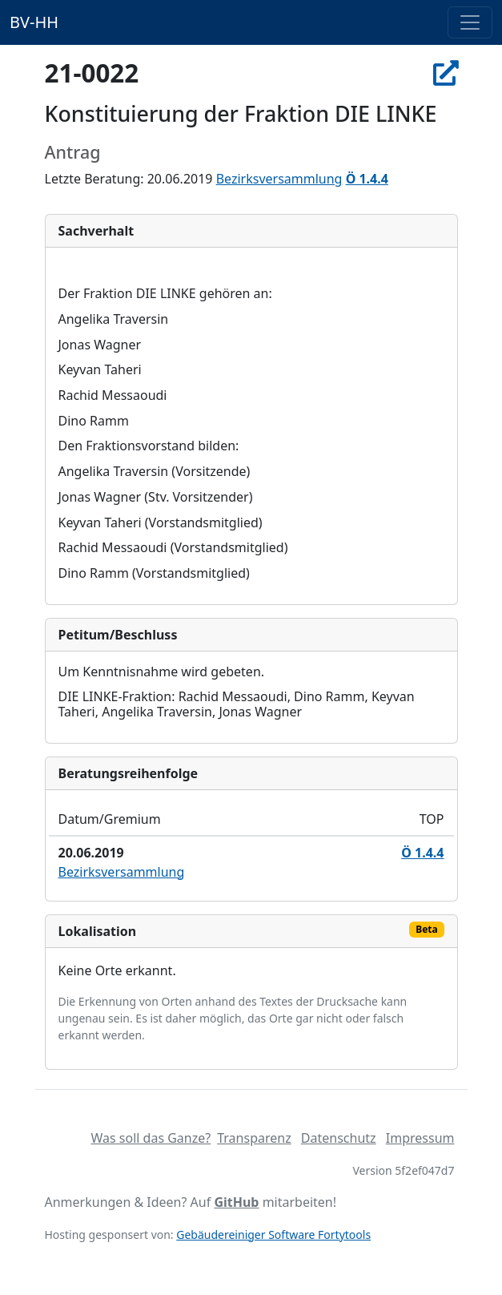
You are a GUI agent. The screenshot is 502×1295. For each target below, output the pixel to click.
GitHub (236, 1202)
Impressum (420, 1138)
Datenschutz (338, 1138)
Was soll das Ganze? (150, 1138)
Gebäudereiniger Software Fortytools (273, 1234)
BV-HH (34, 22)
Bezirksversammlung (279, 179)
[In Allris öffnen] (445, 72)
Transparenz (254, 1138)
